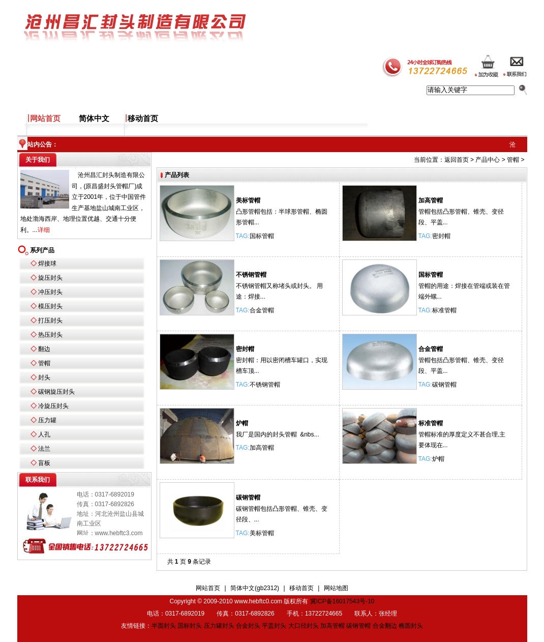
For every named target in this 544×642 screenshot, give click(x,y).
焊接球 (47, 263)
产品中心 (487, 159)
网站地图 (336, 588)
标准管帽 (444, 310)
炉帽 (242, 423)
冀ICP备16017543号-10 (342, 601)
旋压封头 (50, 277)
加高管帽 (430, 200)
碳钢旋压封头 (56, 391)
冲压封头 (50, 292)
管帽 (44, 363)
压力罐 (47, 420)
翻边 (44, 349)
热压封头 (50, 334)
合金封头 (248, 625)
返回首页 (456, 159)
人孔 (44, 434)
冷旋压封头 (53, 406)
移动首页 (143, 118)
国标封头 (189, 625)
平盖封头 (274, 625)
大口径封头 (303, 625)
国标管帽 (262, 236)
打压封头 (50, 320)
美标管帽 (248, 200)
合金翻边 (385, 625)
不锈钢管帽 (251, 274)
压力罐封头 (219, 625)
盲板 (44, 462)
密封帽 (441, 236)
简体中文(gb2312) (254, 588)
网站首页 (45, 118)
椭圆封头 (411, 625)
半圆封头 (164, 625)
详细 (44, 230)
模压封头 (50, 306)
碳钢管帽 (444, 384)
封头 (44, 377)
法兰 (44, 448)
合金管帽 (262, 310)
